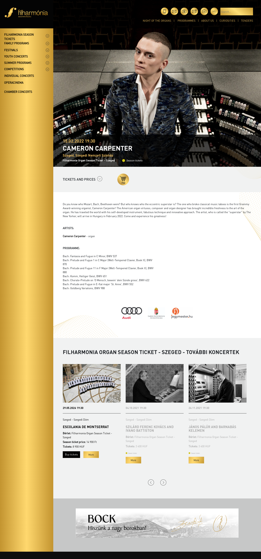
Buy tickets (71, 454)
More (91, 454)
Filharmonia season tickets (19, 37)
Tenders (247, 20)
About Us (207, 20)
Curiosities (227, 20)
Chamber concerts (18, 92)
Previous (151, 482)
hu (214, 11)
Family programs (16, 43)
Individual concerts (19, 76)
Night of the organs (157, 20)
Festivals (11, 50)
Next (163, 482)
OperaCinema (13, 82)
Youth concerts (16, 56)
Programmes (186, 20)
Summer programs (17, 63)
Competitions (14, 69)
